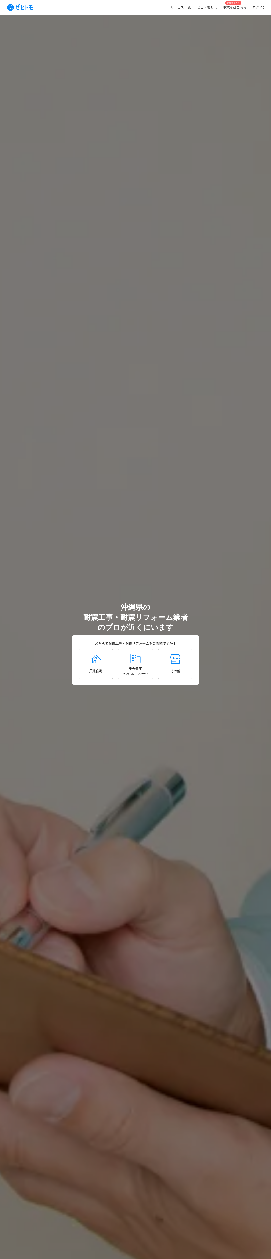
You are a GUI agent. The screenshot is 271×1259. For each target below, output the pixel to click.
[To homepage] (20, 7)
